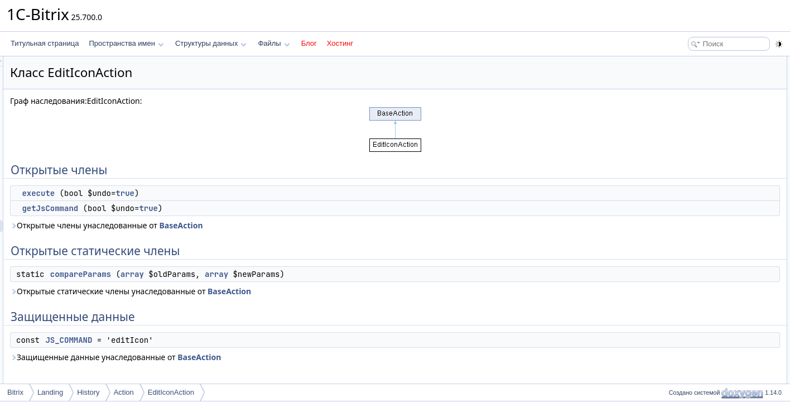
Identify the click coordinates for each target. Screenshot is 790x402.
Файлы (274, 43)
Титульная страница (45, 43)
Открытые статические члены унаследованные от (270, 291)
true (264, 193)
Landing (50, 392)
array (271, 274)
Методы (678, 161)
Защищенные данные (699, 124)
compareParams (220, 274)
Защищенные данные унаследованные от (255, 357)
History (88, 392)
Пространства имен (126, 43)
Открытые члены (692, 62)
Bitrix (15, 392)
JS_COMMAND (208, 340)
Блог (309, 43)
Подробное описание (698, 148)
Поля (674, 210)
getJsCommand (189, 208)
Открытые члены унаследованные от (246, 225)
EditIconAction (171, 392)
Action (124, 392)
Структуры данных (211, 43)
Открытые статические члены (712, 99)
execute (177, 193)
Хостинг (340, 43)
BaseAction (320, 225)
